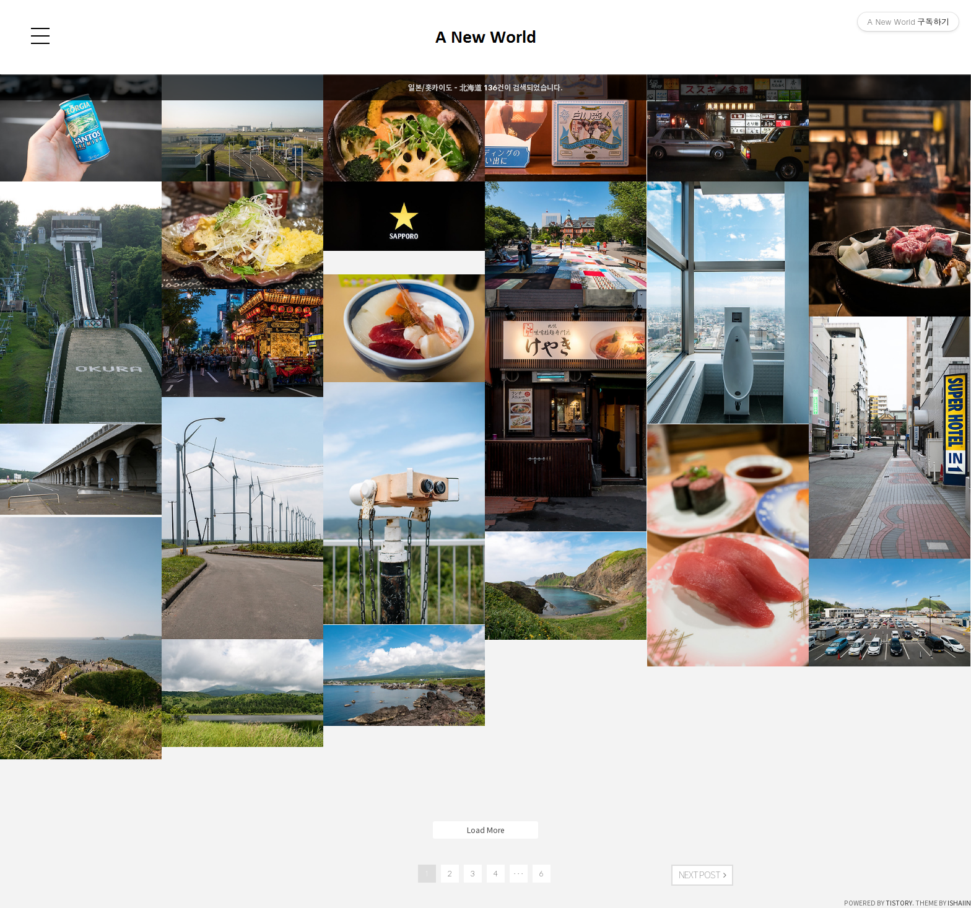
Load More (485, 830)
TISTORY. (900, 903)
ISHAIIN (959, 903)
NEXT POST (702, 875)
